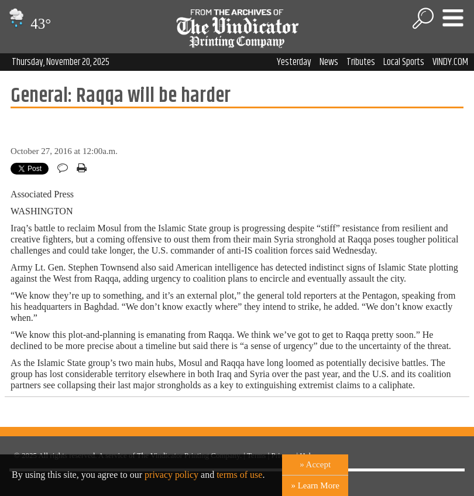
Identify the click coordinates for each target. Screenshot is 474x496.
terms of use (239, 475)
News (329, 62)
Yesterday (294, 62)
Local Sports (403, 62)
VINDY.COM (450, 62)
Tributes (360, 62)
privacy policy (171, 475)
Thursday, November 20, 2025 (60, 62)
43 (28, 24)
